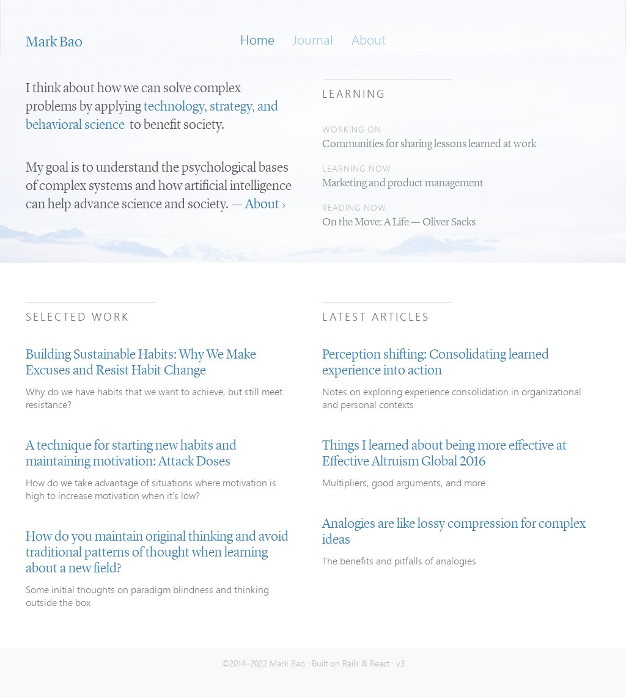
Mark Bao (54, 42)
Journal (313, 40)
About (369, 40)
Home (257, 40)
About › (265, 204)
